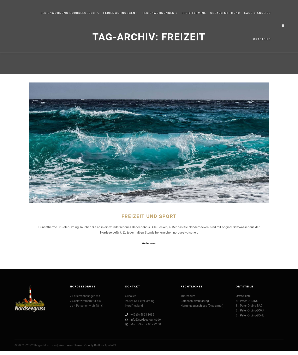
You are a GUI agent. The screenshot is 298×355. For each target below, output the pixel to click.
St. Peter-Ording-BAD (249, 305)
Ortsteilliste (243, 296)
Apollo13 (110, 345)
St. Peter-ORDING (247, 301)
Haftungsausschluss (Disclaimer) (201, 305)
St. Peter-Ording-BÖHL (250, 315)
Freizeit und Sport (149, 216)
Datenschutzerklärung (194, 301)
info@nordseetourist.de (143, 319)
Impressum (187, 296)
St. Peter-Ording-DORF (250, 310)
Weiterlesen (149, 243)
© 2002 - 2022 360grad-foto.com (35, 345)
